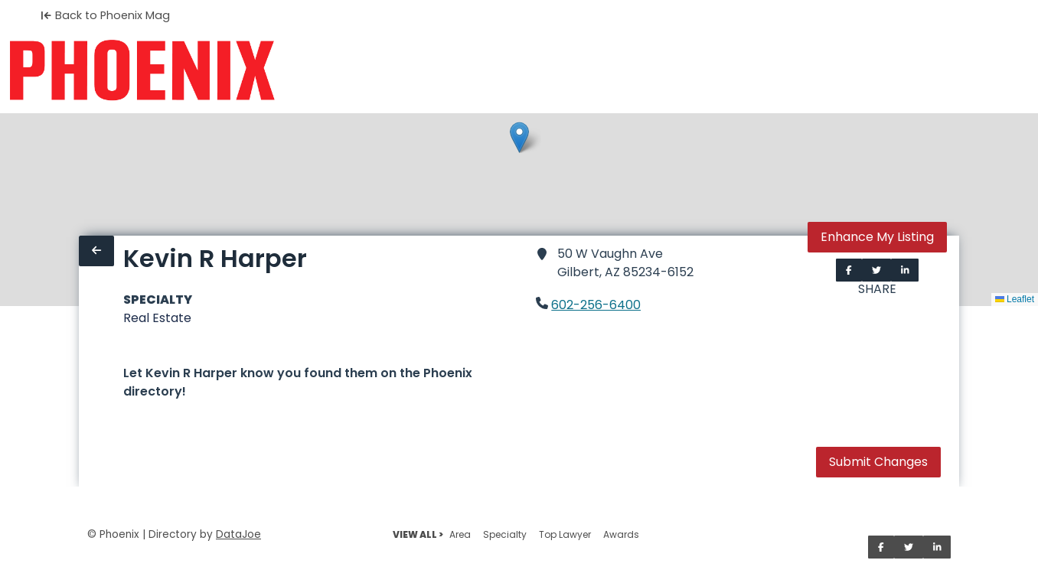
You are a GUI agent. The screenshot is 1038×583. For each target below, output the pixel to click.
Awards (621, 534)
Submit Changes (878, 462)
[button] (519, 137)
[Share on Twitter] (876, 270)
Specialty (505, 534)
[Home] (142, 70)
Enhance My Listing (877, 237)
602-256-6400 (596, 305)
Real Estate (157, 318)
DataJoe (238, 534)
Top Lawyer (565, 534)
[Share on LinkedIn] (905, 270)
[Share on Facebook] (849, 270)
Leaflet (1014, 299)
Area (460, 534)
